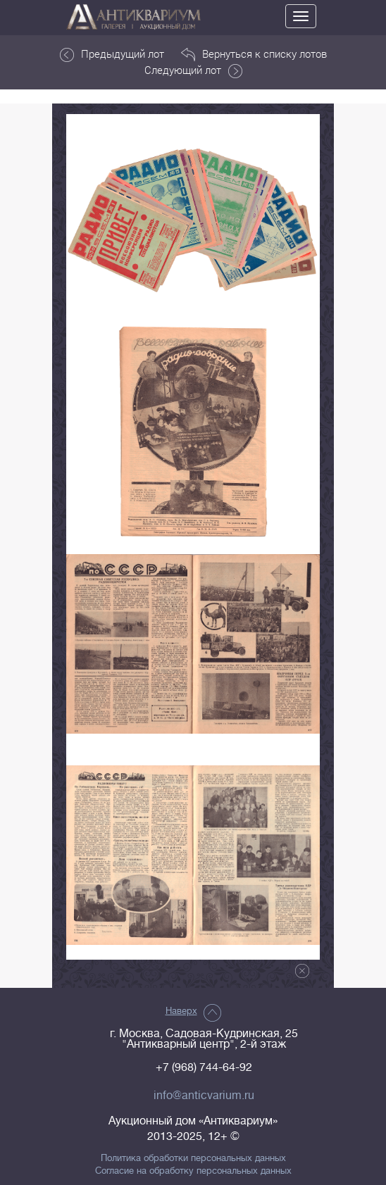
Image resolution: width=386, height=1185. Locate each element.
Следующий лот (193, 70)
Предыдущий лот (112, 54)
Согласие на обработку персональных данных (193, 1170)
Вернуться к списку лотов (254, 54)
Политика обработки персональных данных (193, 1158)
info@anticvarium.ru (204, 1095)
